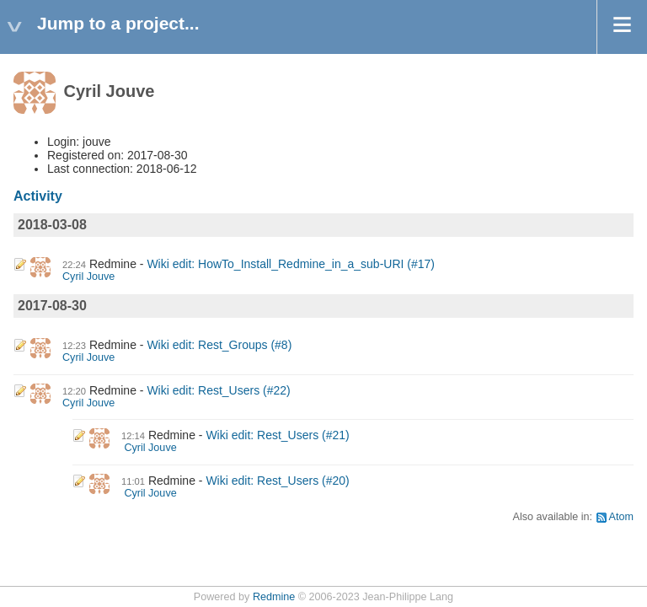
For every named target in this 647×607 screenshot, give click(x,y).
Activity (37, 196)
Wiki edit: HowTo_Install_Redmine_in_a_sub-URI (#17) (291, 264)
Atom (621, 517)
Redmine (274, 597)
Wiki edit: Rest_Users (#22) (218, 390)
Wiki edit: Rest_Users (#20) (277, 480)
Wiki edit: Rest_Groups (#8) (219, 345)
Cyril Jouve (88, 276)
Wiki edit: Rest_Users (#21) (277, 435)
